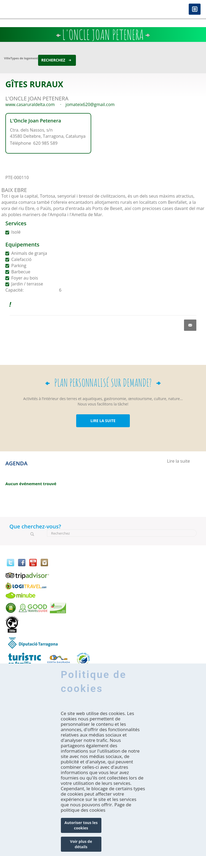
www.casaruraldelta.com (30, 104)
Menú (195, 9)
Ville (7, 58)
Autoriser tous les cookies (81, 825)
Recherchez (53, 60)
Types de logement (24, 58)
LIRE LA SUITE (102, 420)
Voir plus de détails (81, 844)
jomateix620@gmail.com (90, 104)
